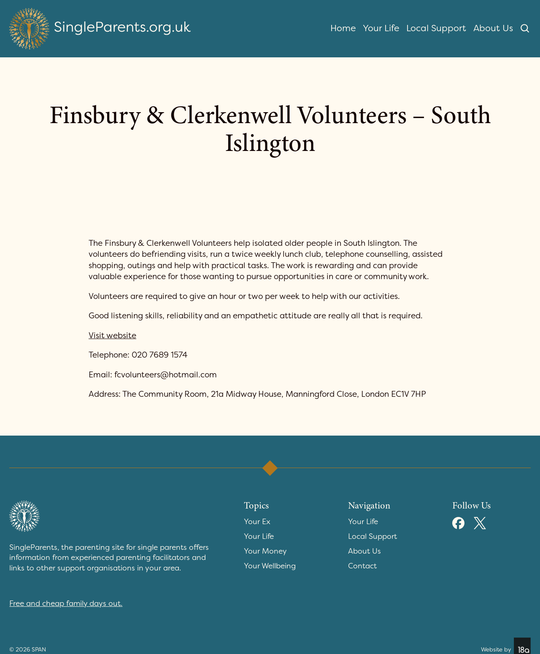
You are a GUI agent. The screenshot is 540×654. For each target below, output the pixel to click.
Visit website (112, 335)
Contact (362, 566)
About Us (493, 28)
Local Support (436, 28)
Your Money (265, 551)
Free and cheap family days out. (65, 603)
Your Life (381, 28)
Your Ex (257, 522)
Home (343, 28)
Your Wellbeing (270, 566)
